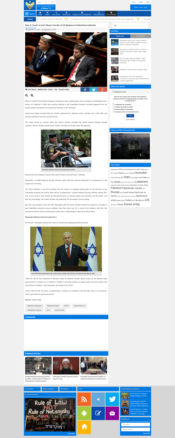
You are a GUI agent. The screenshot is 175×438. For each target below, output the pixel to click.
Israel (67, 306)
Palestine (116, 188)
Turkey (128, 200)
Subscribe (146, 433)
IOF (122, 177)
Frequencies (99, 13)
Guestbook (64, 389)
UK (133, 200)
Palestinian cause (132, 188)
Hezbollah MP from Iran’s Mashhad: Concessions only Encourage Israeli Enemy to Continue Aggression (134, 78)
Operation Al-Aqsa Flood (139, 185)
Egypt (146, 169)
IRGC (148, 177)
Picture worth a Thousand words (123, 130)
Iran (127, 177)
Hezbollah (141, 172)
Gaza (121, 173)
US (49, 310)
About (133, 2)
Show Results (130, 119)
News (47, 13)
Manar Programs (48, 389)
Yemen (120, 204)
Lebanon (141, 181)
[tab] (130, 92)
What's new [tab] (120, 36)
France (115, 173)
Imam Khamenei (115, 177)
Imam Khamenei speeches (130, 389)
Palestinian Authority (34, 310)
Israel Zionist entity (125, 182)
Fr (46, 2)
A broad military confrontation (123, 109)
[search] (130, 25)
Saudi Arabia (128, 192)
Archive (148, 2)
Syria (139, 195)
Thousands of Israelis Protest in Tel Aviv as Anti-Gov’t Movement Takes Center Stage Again (103, 19)
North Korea (125, 185)
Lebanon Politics (116, 185)
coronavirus (128, 169)
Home (40, 13)
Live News (32, 89)
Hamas (131, 173)
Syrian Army (120, 200)
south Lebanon (131, 196)
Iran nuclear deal (136, 177)
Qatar (143, 188)
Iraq (144, 177)
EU (112, 173)
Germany (126, 173)
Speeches (66, 13)
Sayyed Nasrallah (122, 196)
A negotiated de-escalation (122, 104)
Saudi (121, 192)
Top (55, 89)
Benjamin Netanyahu (35, 306)
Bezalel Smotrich (53, 306)
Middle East (42, 89)
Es (52, 2)
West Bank (114, 204)
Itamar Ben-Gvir (80, 306)
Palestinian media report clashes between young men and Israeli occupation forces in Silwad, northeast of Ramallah (133, 42)
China (121, 169)
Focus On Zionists (31, 394)
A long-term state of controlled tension (126, 112)
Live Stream (29, 389)
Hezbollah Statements (82, 13)
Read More (71, 433)
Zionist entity (64, 89)
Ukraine (138, 200)
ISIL (112, 182)
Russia (115, 192)
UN (143, 200)
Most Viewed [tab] (141, 36)
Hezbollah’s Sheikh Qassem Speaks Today (133, 69)
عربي (39, 2)
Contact (141, 2)
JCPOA (133, 182)
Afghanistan (114, 169)
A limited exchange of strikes (123, 107)
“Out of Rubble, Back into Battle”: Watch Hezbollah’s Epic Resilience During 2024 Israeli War (133, 60)
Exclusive (56, 13)
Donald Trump (139, 169)
